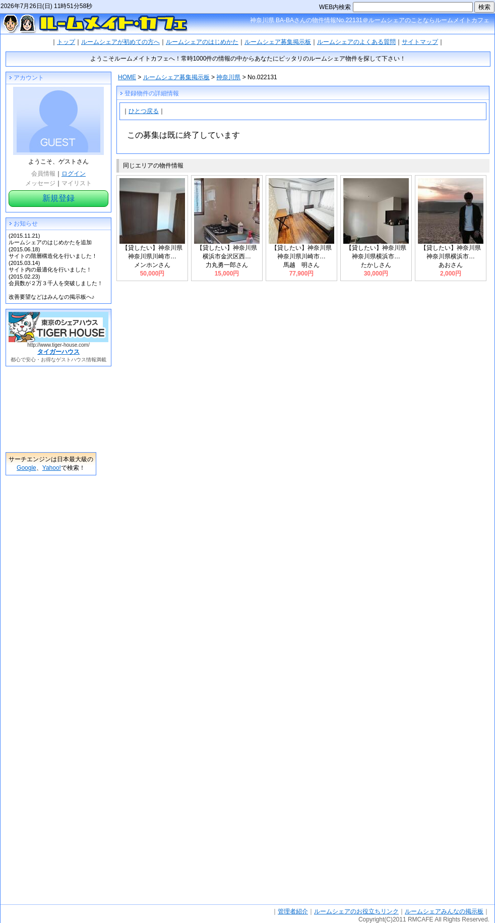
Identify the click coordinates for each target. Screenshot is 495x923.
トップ (66, 41)
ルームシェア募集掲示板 (277, 41)
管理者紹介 (293, 911)
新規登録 (58, 198)
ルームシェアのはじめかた (202, 41)
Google (26, 467)
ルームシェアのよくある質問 (356, 41)
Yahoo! (51, 467)
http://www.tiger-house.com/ (58, 345)
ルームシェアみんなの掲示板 (444, 911)
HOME (127, 77)
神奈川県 (228, 77)
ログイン (73, 173)
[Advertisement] (51, 409)
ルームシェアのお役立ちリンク (356, 911)
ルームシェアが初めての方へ (120, 41)
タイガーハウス (58, 351)
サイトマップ (420, 41)
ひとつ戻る (144, 111)
